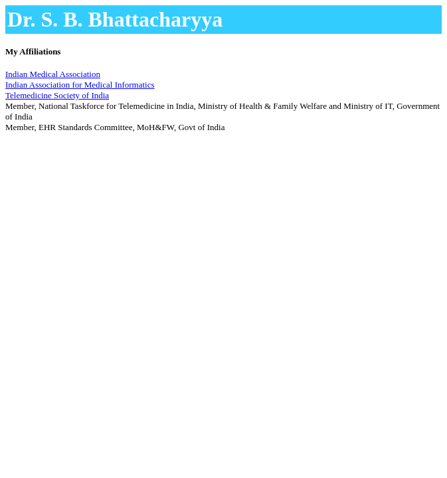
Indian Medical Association (52, 74)
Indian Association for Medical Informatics (80, 85)
